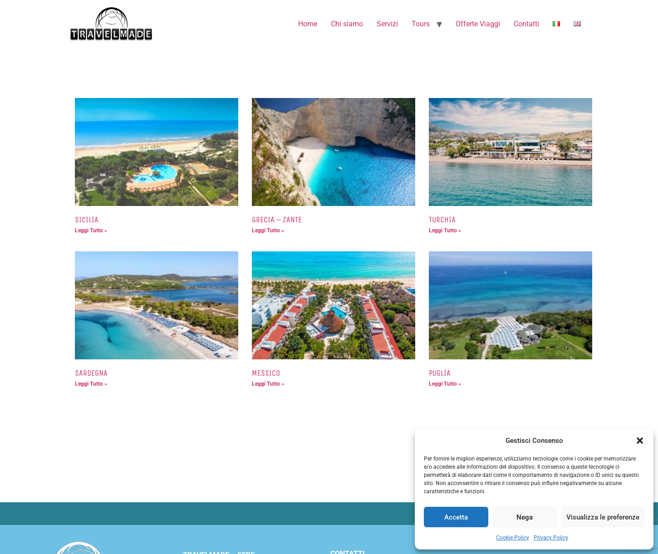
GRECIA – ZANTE (277, 220)
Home (307, 24)
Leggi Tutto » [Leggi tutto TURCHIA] (445, 230)
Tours (421, 24)
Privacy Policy (551, 537)
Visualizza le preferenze (602, 517)
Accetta (456, 517)
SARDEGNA (91, 373)
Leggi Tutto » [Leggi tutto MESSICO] (268, 384)
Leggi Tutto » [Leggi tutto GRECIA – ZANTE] (268, 230)
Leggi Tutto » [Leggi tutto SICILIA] (91, 230)
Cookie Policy (512, 537)
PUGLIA (440, 373)
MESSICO (266, 373)
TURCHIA (442, 220)
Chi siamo (347, 24)
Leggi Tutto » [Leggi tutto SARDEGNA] (91, 384)
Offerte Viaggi (478, 24)
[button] (639, 440)
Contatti (526, 24)
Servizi (387, 24)
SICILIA (86, 220)
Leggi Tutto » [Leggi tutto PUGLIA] (445, 384)
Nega (524, 517)
